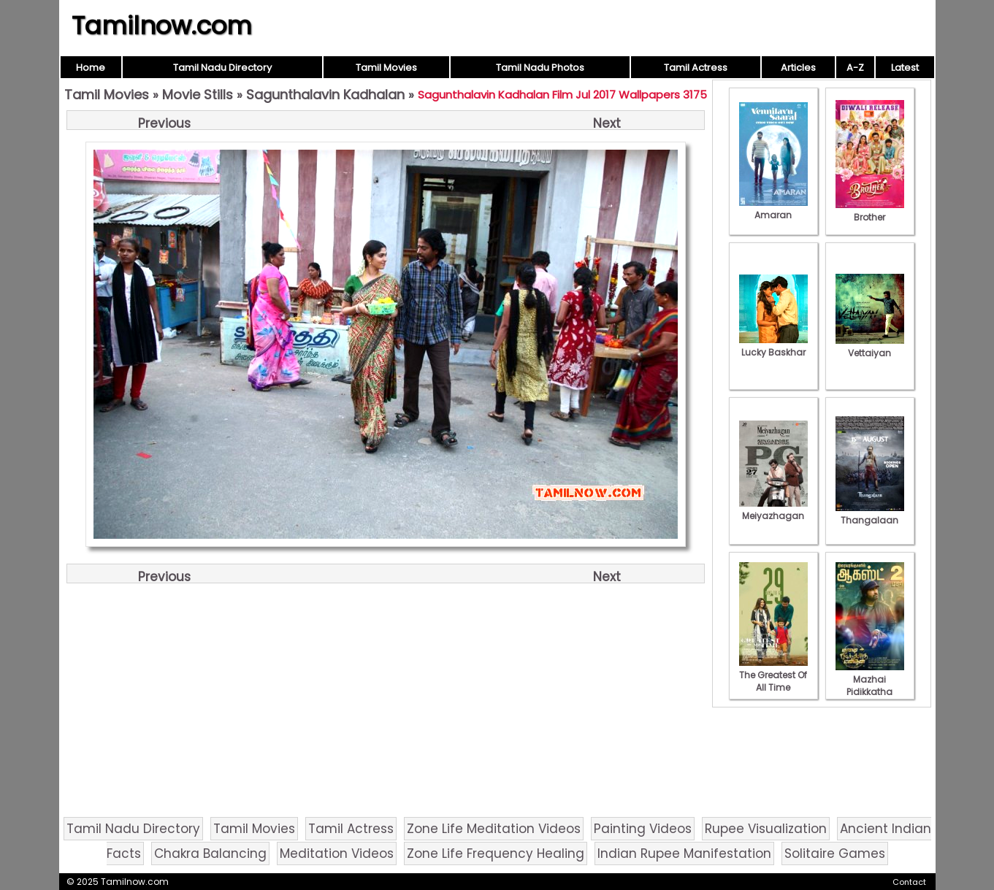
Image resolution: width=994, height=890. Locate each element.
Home (90, 67)
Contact (909, 882)
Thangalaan (870, 514)
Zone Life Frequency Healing (495, 853)
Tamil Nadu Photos (540, 67)
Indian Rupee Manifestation (684, 853)
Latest (905, 67)
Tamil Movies (386, 67)
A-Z (855, 67)
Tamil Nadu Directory (222, 67)
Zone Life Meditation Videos (494, 828)
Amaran (773, 208)
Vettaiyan (870, 346)
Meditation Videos (337, 853)
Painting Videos (643, 828)
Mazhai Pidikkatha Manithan (870, 685)
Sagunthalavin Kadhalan (325, 94)
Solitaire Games (834, 853)
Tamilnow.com (162, 25)
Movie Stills (197, 94)
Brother (870, 211)
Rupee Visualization (766, 828)
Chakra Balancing (210, 853)
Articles (798, 67)
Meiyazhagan (773, 509)
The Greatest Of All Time (773, 675)
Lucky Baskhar (773, 346)
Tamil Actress (695, 67)
